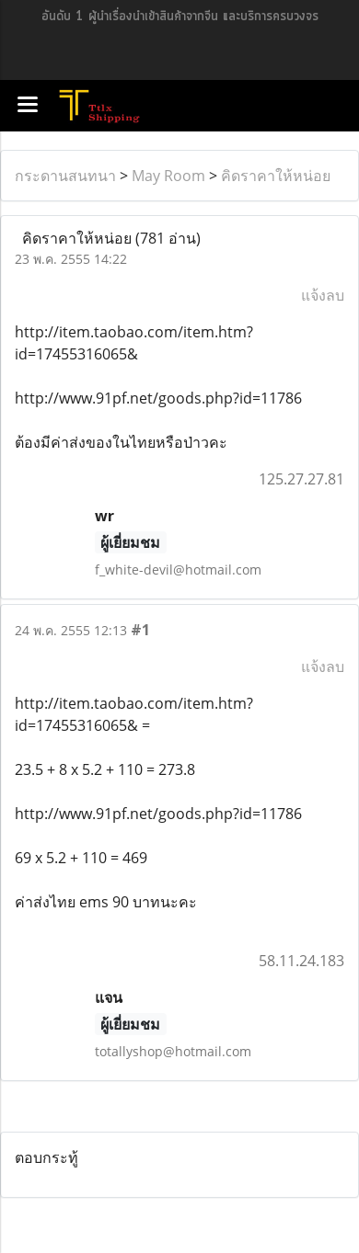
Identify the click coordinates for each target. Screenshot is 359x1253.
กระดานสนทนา (65, 175)
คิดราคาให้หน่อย (275, 175)
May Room (168, 175)
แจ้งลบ (322, 295)
